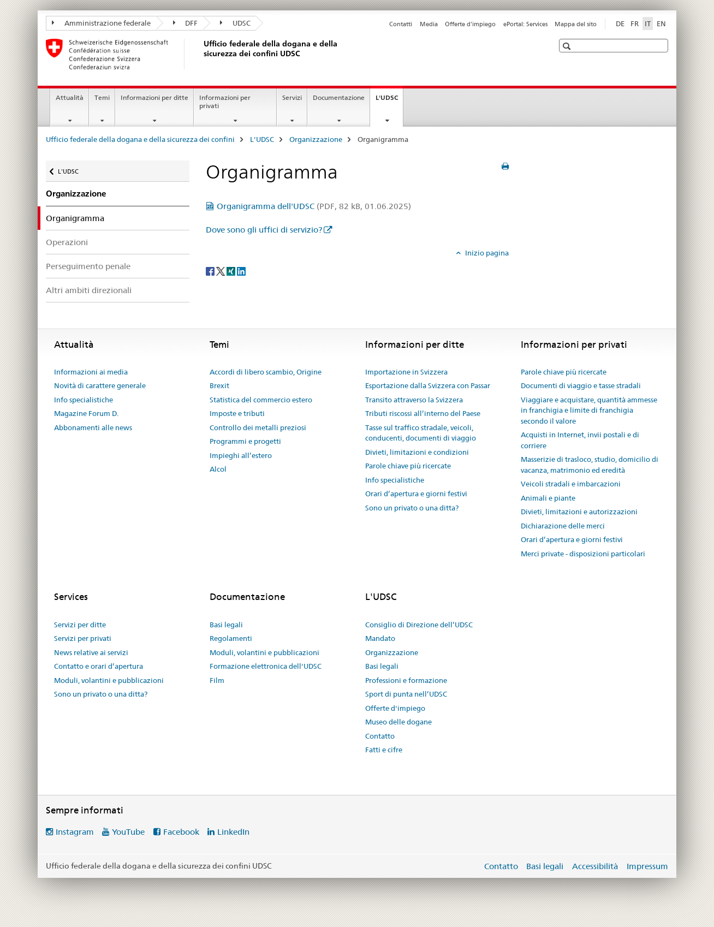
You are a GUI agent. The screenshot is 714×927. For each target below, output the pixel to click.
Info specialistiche (83, 399)
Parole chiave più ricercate (408, 465)
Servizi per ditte (80, 624)
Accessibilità (596, 866)
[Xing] (232, 270)
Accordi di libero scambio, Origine (266, 371)
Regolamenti (231, 638)
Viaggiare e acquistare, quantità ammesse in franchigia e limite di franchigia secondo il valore (589, 410)
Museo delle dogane (398, 721)
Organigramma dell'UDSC (314, 206)
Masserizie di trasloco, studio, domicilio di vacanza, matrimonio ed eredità (589, 464)
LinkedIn (233, 832)
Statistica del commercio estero (261, 399)
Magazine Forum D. (86, 413)
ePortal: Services (525, 24)
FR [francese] (634, 23)
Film (217, 680)
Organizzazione (315, 139)
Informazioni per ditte (154, 97)
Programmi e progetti (245, 441)
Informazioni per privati (225, 101)
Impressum (647, 866)
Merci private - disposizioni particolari (583, 553)
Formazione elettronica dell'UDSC (266, 666)
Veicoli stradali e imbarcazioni (571, 483)
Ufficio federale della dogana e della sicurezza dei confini (140, 139)
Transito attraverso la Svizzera (414, 399)
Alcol (218, 469)
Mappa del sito (576, 24)
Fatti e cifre (383, 749)
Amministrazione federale (101, 22)
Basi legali (226, 624)
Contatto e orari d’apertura (98, 666)
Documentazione (339, 97)
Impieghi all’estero (241, 455)
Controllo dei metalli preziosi (258, 427)
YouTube (128, 832)
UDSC (235, 22)
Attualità (70, 97)
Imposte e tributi (237, 413)
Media (429, 24)
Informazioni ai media (91, 371)
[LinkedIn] (241, 270)
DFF (185, 22)
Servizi (292, 97)
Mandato (380, 638)
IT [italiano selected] (648, 23)
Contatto (380, 736)
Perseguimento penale (88, 266)
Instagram (75, 832)
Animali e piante (548, 498)
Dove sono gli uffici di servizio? (264, 229)
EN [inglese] (661, 23)
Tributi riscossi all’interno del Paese (422, 413)
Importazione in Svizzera (406, 371)
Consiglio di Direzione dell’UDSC (419, 624)
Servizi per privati (82, 638)
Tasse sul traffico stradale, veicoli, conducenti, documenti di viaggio (420, 433)
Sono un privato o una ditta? (412, 507)
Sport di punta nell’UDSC (406, 694)
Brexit (219, 385)
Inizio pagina (486, 252)
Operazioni (67, 242)
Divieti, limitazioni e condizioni (417, 452)
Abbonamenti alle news (93, 427)
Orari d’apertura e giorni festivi (416, 493)
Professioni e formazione (406, 680)
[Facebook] (211, 270)
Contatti (400, 24)
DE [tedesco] (620, 23)
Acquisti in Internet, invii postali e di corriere (580, 440)
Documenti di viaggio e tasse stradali (581, 385)
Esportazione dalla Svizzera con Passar (427, 385)
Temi (102, 97)
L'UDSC (389, 101)
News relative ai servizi (91, 652)
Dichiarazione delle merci (563, 525)
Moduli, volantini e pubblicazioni (109, 680)
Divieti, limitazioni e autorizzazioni (579, 511)
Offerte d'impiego (470, 24)
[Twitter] (221, 270)
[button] (568, 46)
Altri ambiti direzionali (89, 290)
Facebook (181, 832)
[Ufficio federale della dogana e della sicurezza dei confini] (201, 54)
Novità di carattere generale (100, 385)
